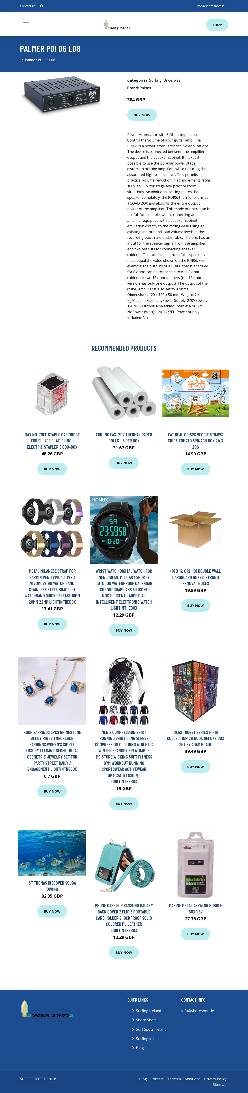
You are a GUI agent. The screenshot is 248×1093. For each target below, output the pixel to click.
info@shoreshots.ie (211, 6)
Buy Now (142, 115)
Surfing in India (149, 1038)
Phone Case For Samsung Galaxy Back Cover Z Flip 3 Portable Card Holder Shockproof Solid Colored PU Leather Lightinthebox (124, 918)
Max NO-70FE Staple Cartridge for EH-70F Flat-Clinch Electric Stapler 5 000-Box (52, 441)
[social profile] (41, 6)
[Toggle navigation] (26, 24)
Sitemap (219, 1084)
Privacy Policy (215, 1078)
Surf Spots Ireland (151, 1029)
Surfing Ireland (148, 1010)
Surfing (155, 80)
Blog (140, 1047)
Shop (217, 24)
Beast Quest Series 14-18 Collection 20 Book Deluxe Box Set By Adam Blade (195, 738)
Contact (157, 1078)
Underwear (172, 80)
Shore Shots (146, 1019)
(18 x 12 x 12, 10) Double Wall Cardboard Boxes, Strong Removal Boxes (195, 577)
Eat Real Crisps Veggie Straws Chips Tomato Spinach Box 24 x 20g (195, 441)
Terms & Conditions (184, 1078)
